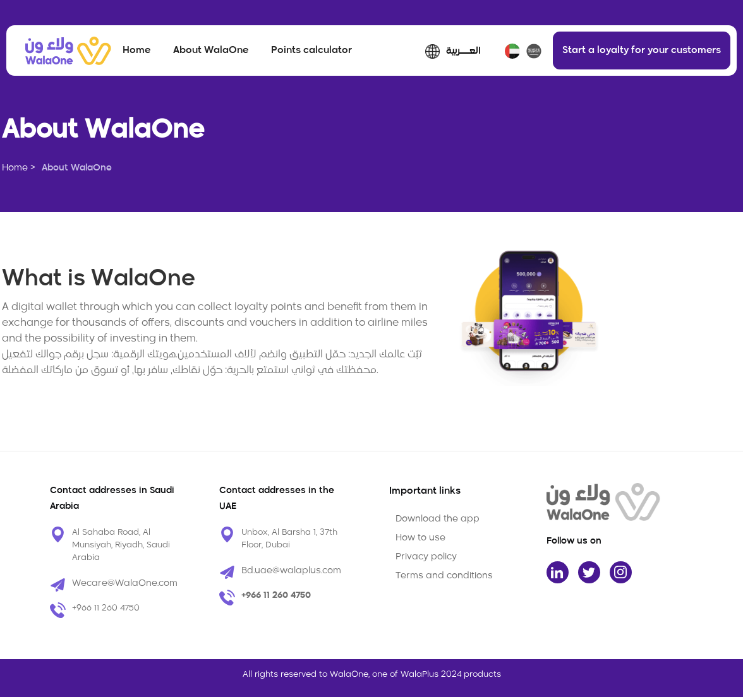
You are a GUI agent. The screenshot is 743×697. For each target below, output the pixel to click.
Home (136, 50)
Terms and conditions (444, 575)
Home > (18, 168)
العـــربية (463, 51)
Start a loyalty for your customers (641, 50)
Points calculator (311, 50)
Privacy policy (426, 556)
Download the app (438, 519)
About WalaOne (210, 50)
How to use (420, 537)
